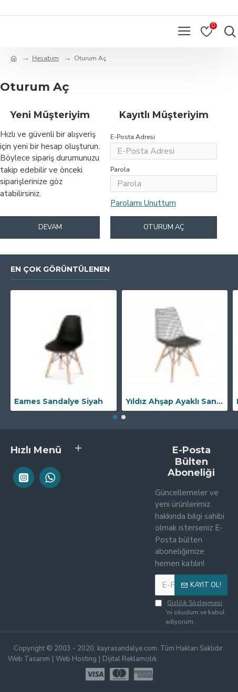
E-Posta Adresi (132, 137)
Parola (120, 169)
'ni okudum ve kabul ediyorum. (190, 612)
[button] (115, 417)
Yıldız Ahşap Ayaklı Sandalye (175, 401)
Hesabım (45, 58)
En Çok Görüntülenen (60, 269)
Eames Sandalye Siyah (58, 401)
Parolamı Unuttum (143, 203)
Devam (50, 227)
